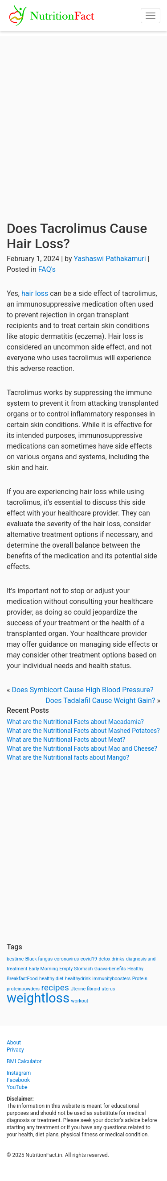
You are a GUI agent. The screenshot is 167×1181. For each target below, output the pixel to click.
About (14, 1043)
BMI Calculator (24, 1061)
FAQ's (47, 269)
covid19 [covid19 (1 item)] (89, 959)
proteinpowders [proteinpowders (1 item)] (23, 989)
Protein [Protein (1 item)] (139, 978)
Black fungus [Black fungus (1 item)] (39, 959)
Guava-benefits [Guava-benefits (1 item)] (110, 969)
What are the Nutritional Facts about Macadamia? (75, 721)
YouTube (17, 1087)
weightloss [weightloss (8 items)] (38, 998)
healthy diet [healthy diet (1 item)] (51, 978)
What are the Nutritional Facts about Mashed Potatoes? (83, 730)
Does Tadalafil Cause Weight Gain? (100, 700)
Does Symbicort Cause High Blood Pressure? (82, 690)
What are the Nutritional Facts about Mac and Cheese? (82, 748)
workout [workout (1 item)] (80, 1001)
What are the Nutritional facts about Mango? (68, 757)
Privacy (15, 1050)
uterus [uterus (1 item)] (108, 989)
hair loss (34, 293)
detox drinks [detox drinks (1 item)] (112, 959)
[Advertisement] (83, 119)
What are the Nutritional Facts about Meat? (66, 739)
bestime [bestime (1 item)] (15, 959)
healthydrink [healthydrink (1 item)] (78, 978)
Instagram (19, 1073)
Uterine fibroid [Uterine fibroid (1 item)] (85, 989)
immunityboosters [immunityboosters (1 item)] (111, 978)
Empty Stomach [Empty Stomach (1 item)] (76, 969)
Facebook (18, 1080)
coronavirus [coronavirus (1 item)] (66, 959)
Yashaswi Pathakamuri (110, 258)
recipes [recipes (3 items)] (55, 987)
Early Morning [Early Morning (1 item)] (43, 969)
